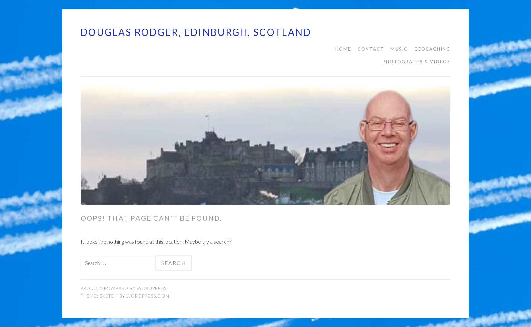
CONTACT (371, 49)
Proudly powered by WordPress (124, 288)
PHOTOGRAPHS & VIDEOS (416, 61)
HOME (343, 49)
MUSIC (399, 49)
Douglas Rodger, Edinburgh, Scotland (196, 32)
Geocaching (432, 49)
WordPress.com (147, 296)
